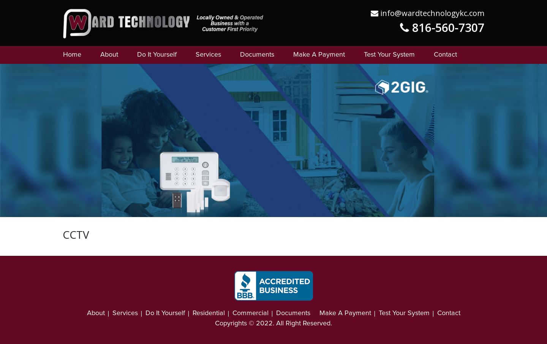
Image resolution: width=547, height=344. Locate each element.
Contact (445, 54)
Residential (209, 313)
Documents (257, 54)
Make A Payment (319, 54)
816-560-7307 (442, 27)
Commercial (250, 313)
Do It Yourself (157, 54)
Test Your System (389, 54)
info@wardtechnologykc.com (427, 13)
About (109, 54)
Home (72, 54)
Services (208, 54)
